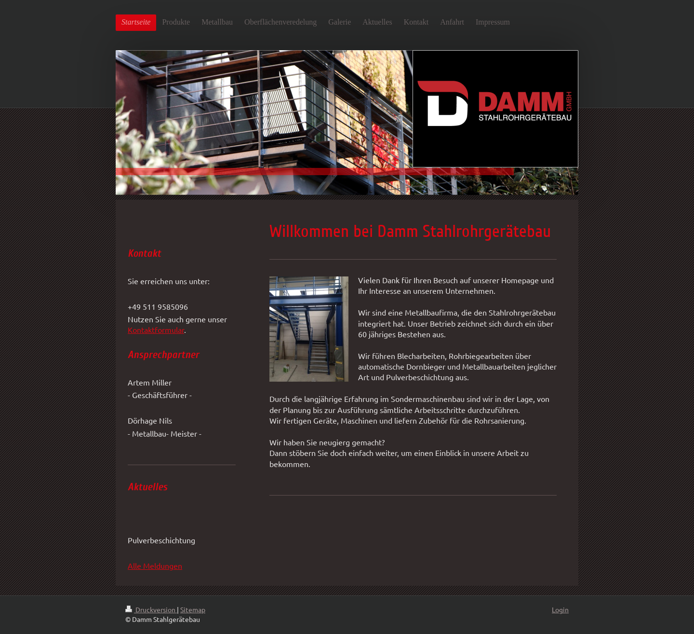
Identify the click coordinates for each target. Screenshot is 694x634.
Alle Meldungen (155, 565)
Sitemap (192, 609)
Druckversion (151, 609)
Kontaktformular (156, 329)
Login (560, 609)
